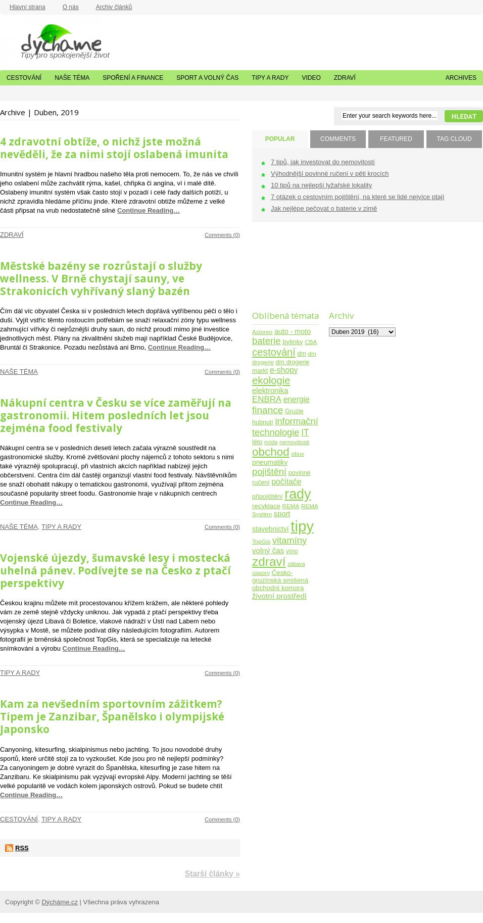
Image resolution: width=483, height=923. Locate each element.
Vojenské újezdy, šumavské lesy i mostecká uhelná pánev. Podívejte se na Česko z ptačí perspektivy (115, 570)
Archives (461, 77)
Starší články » (212, 873)
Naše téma (72, 77)
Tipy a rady (270, 77)
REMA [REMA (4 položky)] (291, 506)
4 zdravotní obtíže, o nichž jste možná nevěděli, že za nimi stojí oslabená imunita (114, 147)
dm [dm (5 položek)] (301, 353)
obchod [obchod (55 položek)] (270, 452)
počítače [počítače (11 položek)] (286, 481)
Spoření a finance (133, 77)
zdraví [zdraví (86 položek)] (269, 561)
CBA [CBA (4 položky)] (311, 341)
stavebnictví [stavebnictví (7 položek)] (270, 529)
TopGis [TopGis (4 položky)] (261, 541)
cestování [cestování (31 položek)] (274, 352)
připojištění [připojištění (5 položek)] (267, 496)
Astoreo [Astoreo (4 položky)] (262, 331)
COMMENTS (338, 138)
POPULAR (280, 138)
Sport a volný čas (207, 77)
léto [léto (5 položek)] (257, 442)
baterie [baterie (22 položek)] (266, 340)
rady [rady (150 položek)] (297, 494)
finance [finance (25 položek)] (267, 410)
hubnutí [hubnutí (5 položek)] (262, 422)
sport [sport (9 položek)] (282, 514)
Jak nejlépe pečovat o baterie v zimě (324, 208)
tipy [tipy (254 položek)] (302, 526)
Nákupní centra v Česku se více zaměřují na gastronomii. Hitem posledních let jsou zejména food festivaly (115, 415)
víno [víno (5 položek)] (292, 551)
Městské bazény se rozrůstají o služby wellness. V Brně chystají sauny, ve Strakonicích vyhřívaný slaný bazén (101, 278)
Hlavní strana (27, 7)
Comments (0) (222, 235)
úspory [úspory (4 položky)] (261, 572)
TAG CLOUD (454, 138)
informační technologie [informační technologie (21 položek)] (285, 427)
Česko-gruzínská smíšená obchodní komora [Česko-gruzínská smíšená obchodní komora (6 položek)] (280, 580)
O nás (71, 7)
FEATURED (396, 138)
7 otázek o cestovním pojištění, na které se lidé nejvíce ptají (357, 197)
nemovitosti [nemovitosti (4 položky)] (294, 442)
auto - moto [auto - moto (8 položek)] (292, 331)
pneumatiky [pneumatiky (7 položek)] (269, 462)
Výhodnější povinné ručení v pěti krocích (330, 173)
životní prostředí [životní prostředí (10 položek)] (279, 596)
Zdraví (345, 77)
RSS (22, 848)
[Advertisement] (283, 272)
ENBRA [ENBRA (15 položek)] (266, 399)
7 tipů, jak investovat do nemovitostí (323, 162)
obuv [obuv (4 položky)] (298, 453)
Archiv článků (114, 7)
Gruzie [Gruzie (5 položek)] (294, 411)
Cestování (24, 77)
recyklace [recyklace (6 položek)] (266, 506)
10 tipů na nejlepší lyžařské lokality (321, 185)
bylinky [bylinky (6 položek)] (292, 342)
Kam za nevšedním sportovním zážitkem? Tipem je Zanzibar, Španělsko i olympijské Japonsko (112, 716)
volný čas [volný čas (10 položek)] (268, 550)
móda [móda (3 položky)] (271, 442)
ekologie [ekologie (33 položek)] (271, 380)
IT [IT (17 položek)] (305, 432)
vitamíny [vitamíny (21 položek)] (289, 540)
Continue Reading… (148, 210)
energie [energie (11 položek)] (296, 399)
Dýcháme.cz (50, 40)
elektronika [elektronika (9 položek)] (270, 390)
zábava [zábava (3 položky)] (296, 564)
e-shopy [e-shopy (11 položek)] (284, 370)
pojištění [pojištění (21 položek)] (269, 471)
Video (311, 77)
